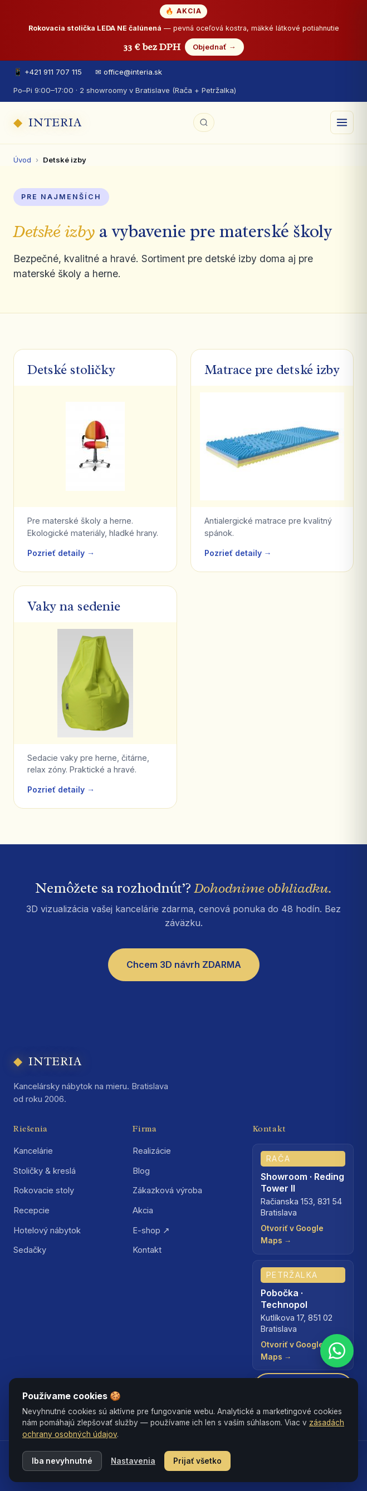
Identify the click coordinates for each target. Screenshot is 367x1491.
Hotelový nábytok (47, 1231)
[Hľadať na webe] (203, 122)
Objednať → (214, 46)
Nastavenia (133, 1460)
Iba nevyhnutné (62, 1460)
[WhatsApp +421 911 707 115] (337, 1350)
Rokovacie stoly (43, 1190)
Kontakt (147, 1250)
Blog (141, 1171)
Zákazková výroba (167, 1190)
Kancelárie (33, 1151)
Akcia (143, 1210)
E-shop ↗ (151, 1231)
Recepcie (31, 1210)
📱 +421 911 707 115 (47, 71)
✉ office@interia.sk (128, 71)
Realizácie (152, 1151)
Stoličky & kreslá (44, 1171)
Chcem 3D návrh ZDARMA (183, 964)
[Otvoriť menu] (342, 122)
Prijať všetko (197, 1460)
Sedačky (29, 1250)
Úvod (22, 159)
